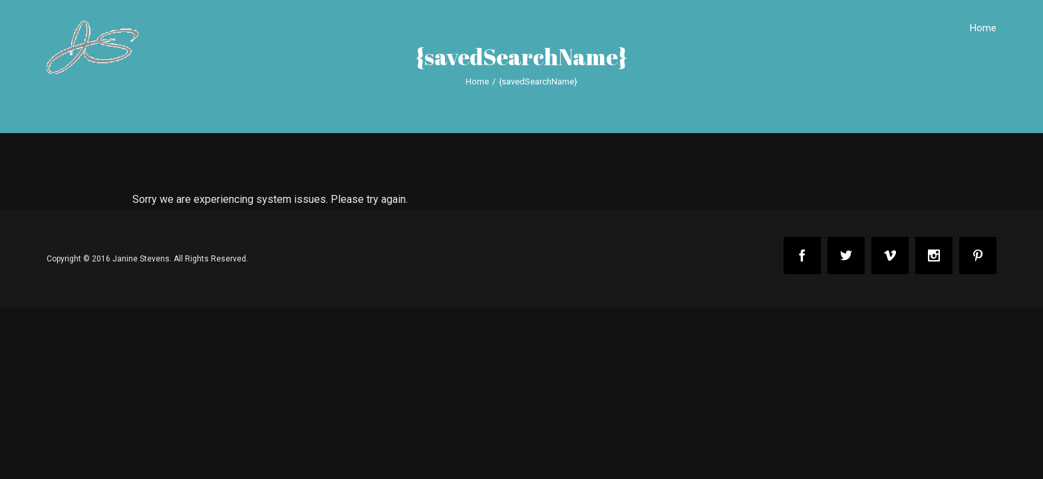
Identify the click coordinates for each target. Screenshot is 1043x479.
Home (983, 28)
